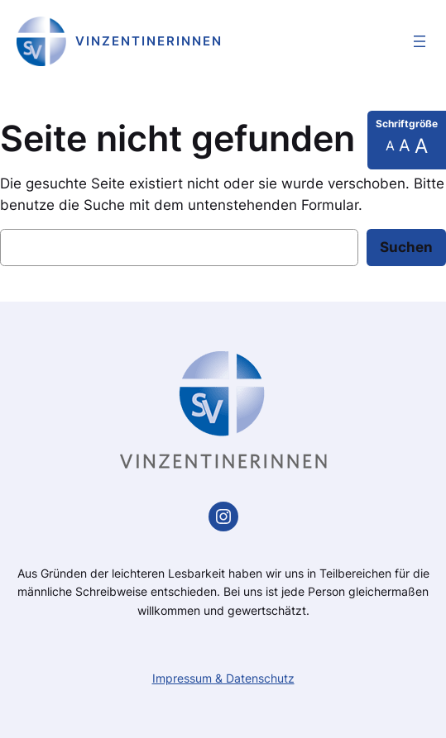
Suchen (406, 247)
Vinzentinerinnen (149, 41)
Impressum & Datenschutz (223, 678)
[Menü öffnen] (419, 41)
